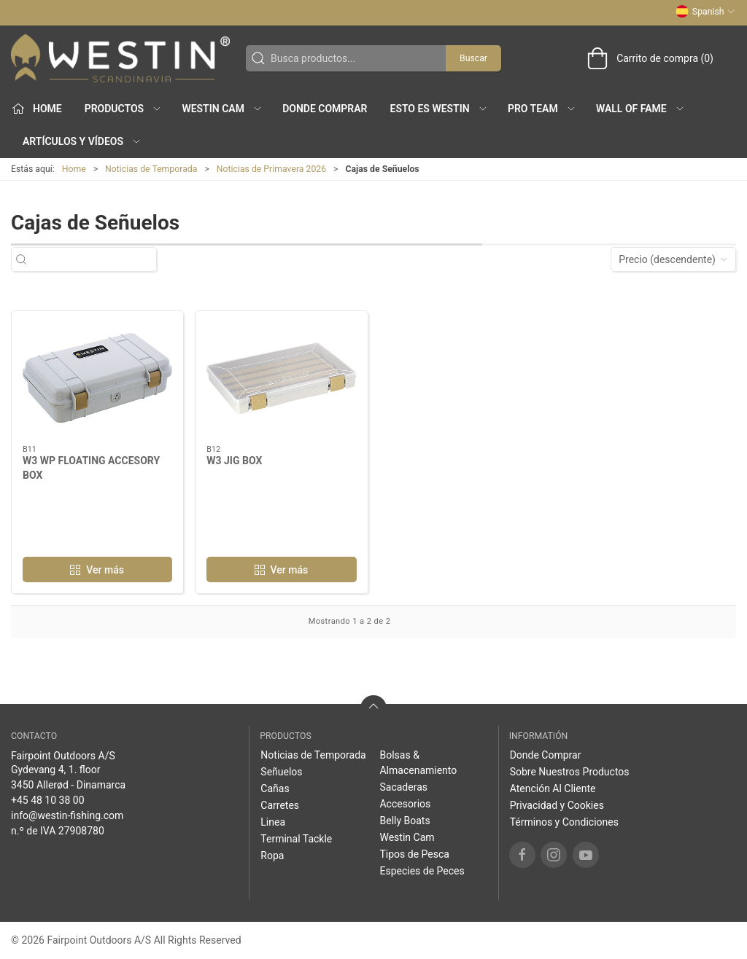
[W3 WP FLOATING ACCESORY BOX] (97, 378)
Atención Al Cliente (553, 788)
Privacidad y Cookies (557, 805)
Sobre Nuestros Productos (570, 772)
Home (74, 169)
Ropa (272, 855)
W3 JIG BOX (234, 460)
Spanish (705, 11)
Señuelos (281, 772)
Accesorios (404, 804)
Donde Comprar (324, 108)
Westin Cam (406, 837)
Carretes (279, 805)
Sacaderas (403, 787)
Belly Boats (404, 820)
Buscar (473, 58)
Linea (272, 822)
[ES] (120, 58)
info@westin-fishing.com (67, 815)
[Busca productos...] (97, 260)
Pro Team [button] (542, 108)
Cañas (274, 788)
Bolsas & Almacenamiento (418, 762)
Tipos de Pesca (414, 854)
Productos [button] (123, 108)
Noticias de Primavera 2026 (271, 169)
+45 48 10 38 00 (48, 800)
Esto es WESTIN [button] (438, 108)
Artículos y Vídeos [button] (82, 141)
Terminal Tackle (296, 839)
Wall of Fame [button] (640, 108)
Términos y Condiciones (564, 822)
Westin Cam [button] (222, 108)
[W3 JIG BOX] (281, 378)
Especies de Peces (421, 871)
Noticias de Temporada (151, 169)
